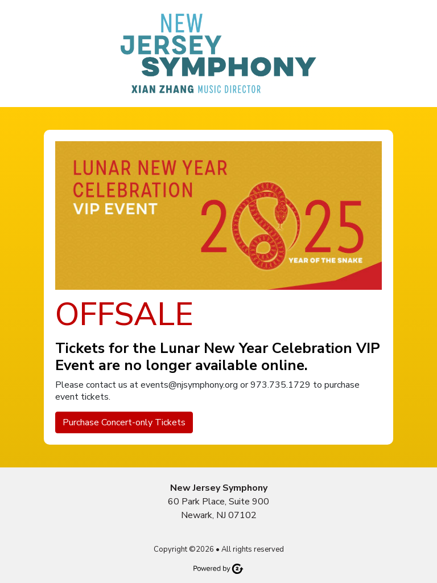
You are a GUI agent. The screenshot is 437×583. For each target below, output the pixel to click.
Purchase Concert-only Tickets (124, 422)
